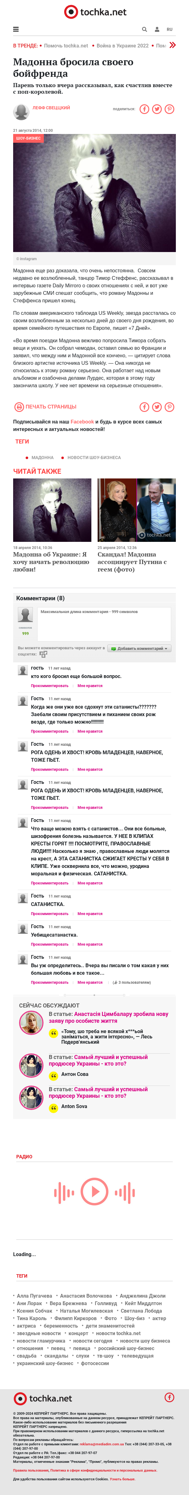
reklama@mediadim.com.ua (102, 1444)
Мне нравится (90, 686)
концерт (78, 1333)
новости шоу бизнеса (145, 1341)
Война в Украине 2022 (123, 46)
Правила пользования (31, 1470)
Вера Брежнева (68, 1303)
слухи (82, 1356)
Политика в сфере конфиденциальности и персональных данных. (103, 1470)
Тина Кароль (32, 1318)
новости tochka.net (118, 1333)
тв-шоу (105, 1356)
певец (58, 1348)
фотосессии (95, 1363)
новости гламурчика (41, 1341)
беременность (61, 1326)
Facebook (82, 421)
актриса (26, 1326)
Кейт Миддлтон (143, 1303)
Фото (111, 1318)
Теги (22, 1276)
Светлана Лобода (141, 1311)
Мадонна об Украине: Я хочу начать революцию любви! (51, 561)
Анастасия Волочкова (86, 1296)
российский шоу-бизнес (126, 1348)
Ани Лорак (29, 1303)
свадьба (27, 1356)
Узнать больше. (122, 1479)
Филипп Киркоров (75, 1318)
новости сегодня (92, 1341)
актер (159, 1318)
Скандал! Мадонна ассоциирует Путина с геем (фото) (132, 561)
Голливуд (106, 1303)
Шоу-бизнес (28, 138)
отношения (30, 1348)
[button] (157, 29)
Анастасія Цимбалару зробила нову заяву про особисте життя (108, 1017)
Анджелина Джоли (143, 1296)
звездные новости (39, 1333)
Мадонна (43, 457)
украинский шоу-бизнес (45, 1363)
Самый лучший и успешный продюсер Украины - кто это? (98, 1060)
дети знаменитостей (110, 1326)
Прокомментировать (50, 686)
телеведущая (137, 1356)
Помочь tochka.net (66, 46)
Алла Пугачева (34, 1296)
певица (81, 1348)
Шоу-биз (135, 1318)
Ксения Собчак (34, 1311)
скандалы (56, 1356)
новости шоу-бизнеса (94, 457)
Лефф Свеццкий (51, 107)
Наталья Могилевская (86, 1311)
